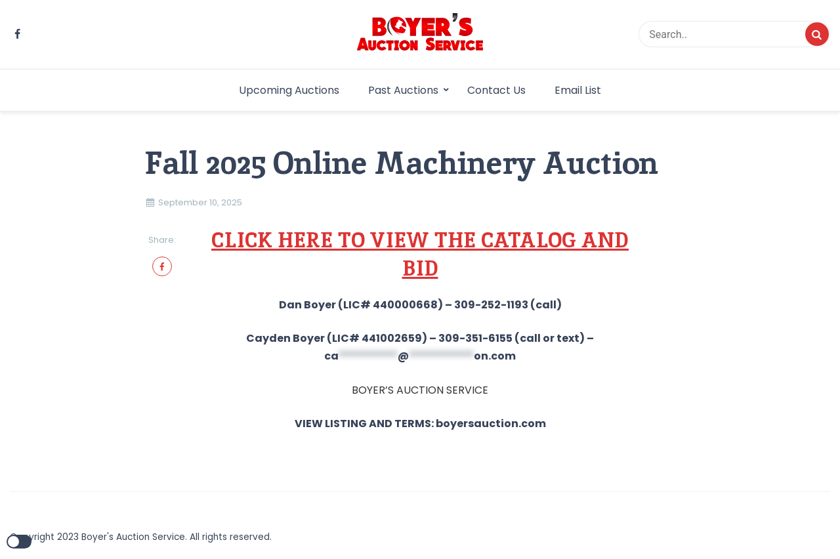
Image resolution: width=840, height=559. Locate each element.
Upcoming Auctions (289, 90)
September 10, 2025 (200, 202)
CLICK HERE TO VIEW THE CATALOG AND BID (420, 254)
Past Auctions (403, 90)
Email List (578, 90)
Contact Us (496, 90)
